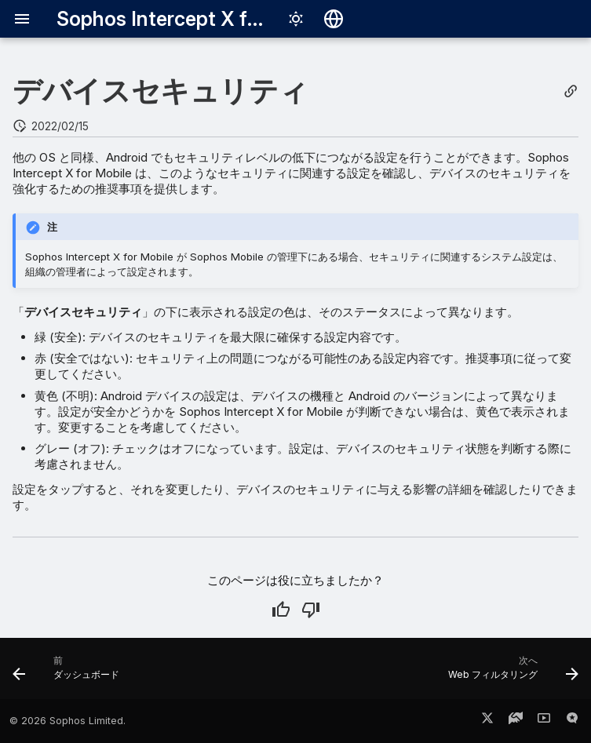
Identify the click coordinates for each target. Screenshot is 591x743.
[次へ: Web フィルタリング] (510, 673)
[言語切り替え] (333, 19)
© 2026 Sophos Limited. (67, 721)
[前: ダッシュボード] (69, 673)
